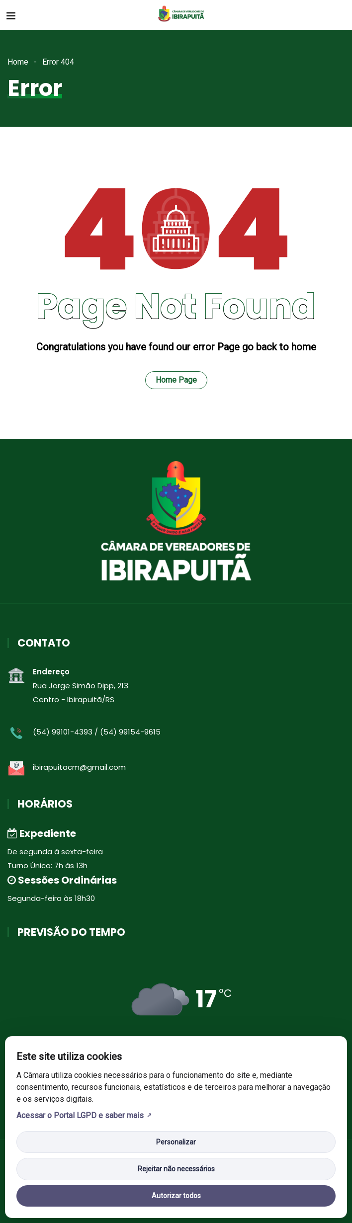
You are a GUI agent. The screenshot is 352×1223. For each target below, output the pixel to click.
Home (17, 62)
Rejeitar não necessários (176, 1169)
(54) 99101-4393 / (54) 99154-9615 (97, 732)
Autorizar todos (176, 1196)
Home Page (176, 380)
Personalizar (176, 1142)
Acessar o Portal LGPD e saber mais (80, 1115)
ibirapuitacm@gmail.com (79, 767)
